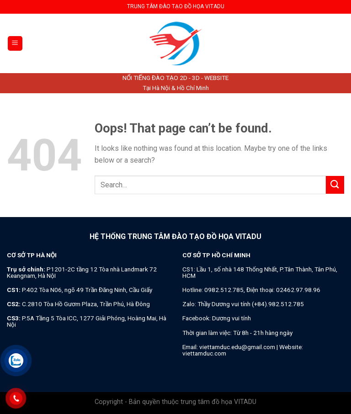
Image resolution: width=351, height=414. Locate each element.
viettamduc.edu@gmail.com (237, 346)
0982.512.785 (224, 289)
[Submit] (335, 185)
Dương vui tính (231, 318)
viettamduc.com (204, 353)
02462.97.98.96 (298, 289)
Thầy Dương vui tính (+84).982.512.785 (250, 304)
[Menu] (15, 43)
